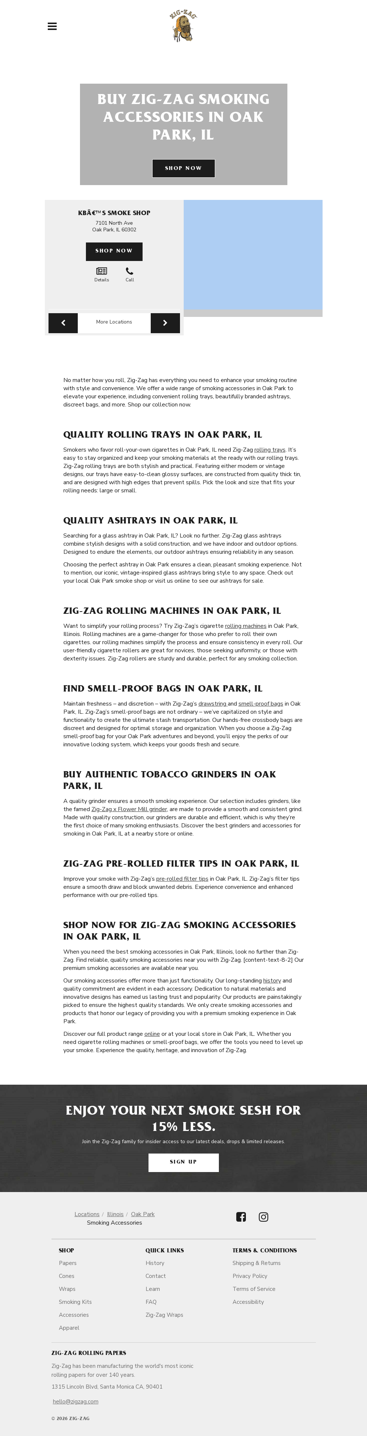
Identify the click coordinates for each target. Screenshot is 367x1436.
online (152, 1034)
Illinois (115, 1214)
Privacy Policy (250, 1276)
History (155, 1263)
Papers (68, 1263)
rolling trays (270, 450)
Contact (156, 1276)
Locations (87, 1214)
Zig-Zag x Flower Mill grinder (129, 809)
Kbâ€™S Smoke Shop (114, 214)
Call (130, 275)
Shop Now (183, 169)
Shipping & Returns (257, 1263)
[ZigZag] (183, 26)
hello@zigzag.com (76, 1401)
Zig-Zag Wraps (164, 1315)
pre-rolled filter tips (182, 879)
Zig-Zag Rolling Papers (88, 1354)
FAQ (151, 1302)
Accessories (74, 1315)
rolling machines (246, 626)
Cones (66, 1276)
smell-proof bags (260, 704)
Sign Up (183, 1162)
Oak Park (143, 1214)
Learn (153, 1289)
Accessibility (248, 1302)
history (272, 981)
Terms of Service (254, 1289)
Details (101, 275)
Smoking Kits (75, 1302)
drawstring (213, 704)
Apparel (69, 1328)
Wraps (67, 1289)
